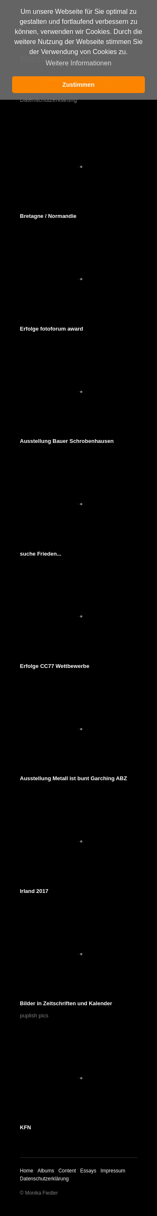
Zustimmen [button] (78, 84)
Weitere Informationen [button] (78, 63)
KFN (25, 1127)
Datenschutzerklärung (48, 99)
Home (26, 1171)
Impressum (112, 1171)
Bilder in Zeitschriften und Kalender (66, 1003)
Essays (88, 1171)
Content (67, 1171)
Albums (45, 1171)
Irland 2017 (34, 891)
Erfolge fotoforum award (51, 329)
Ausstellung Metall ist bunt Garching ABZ (73, 778)
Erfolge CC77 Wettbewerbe (55, 666)
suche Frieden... (41, 554)
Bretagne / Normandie (48, 216)
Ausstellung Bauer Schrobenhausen (67, 441)
